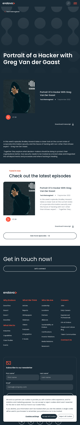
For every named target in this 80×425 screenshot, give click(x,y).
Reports (25, 310)
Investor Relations (48, 337)
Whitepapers (27, 315)
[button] (68, 3)
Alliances (45, 320)
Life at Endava (66, 322)
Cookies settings (32, 416)
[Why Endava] (11, 300)
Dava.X (5, 310)
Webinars (25, 320)
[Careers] (69, 300)
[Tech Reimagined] (12, 11)
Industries (6, 331)
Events (5, 345)
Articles (25, 306)
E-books (25, 339)
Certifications (47, 332)
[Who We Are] (50, 300)
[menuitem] (11, 305)
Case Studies (8, 340)
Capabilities (7, 336)
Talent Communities (68, 334)
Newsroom (45, 346)
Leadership (45, 306)
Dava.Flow (7, 306)
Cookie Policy (40, 405)
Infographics (27, 334)
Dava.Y (5, 315)
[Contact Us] (69, 340)
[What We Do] (11, 325)
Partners (45, 315)
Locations (45, 310)
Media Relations (47, 341)
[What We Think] (30, 300)
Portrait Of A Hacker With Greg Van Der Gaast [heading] (55, 189)
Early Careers (65, 310)
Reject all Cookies (65, 416)
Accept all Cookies (49, 416)
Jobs (62, 306)
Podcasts (25, 329)
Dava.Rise (6, 320)
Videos (24, 325)
